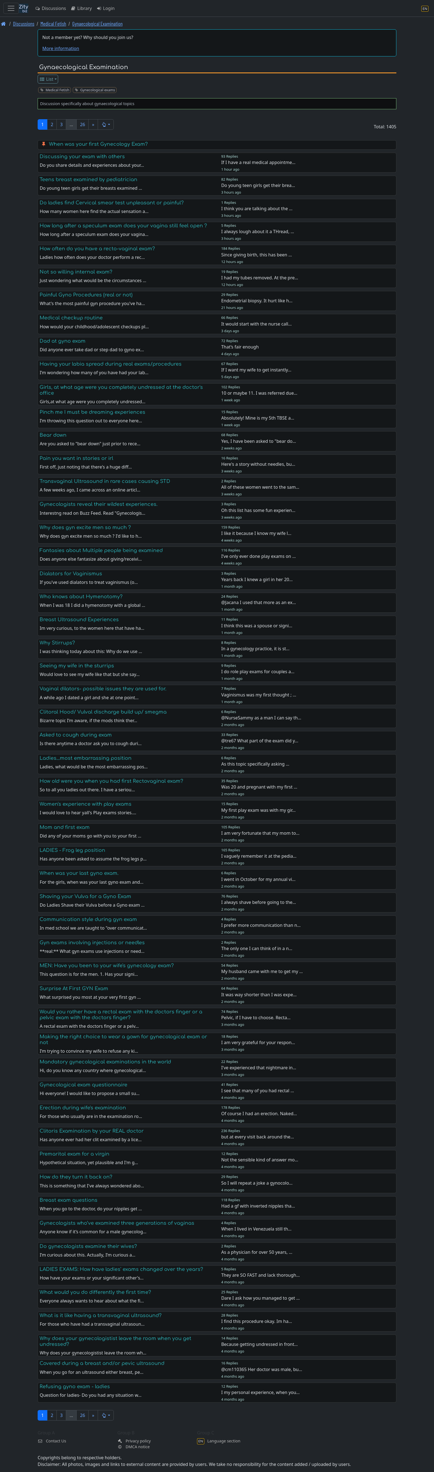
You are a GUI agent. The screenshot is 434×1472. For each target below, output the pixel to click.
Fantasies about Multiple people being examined (101, 550)
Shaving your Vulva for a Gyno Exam (85, 896)
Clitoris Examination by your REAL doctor (92, 1131)
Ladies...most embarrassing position (85, 758)
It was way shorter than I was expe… (258, 995)
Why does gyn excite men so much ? (85, 527)
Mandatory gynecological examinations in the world (105, 1062)
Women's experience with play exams (85, 804)
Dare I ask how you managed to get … (260, 1298)
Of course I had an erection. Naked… (259, 1113)
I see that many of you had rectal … (257, 1091)
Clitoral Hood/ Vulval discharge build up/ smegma (103, 712)
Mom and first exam (65, 827)
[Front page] (3, 23)
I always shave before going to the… (258, 902)
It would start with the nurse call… (256, 324)
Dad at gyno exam (63, 341)
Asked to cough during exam (76, 735)
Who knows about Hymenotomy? (81, 596)
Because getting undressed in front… (259, 1344)
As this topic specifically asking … (255, 764)
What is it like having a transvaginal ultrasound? (101, 1315)
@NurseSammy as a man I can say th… (261, 718)
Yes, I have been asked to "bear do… (258, 441)
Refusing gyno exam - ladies (75, 1386)
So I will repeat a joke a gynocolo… (257, 1183)
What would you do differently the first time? (95, 1292)
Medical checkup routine (71, 318)
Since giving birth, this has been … (256, 255)
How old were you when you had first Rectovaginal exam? (111, 781)
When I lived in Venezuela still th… (256, 1229)
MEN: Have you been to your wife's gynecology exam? (107, 965)
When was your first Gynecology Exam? (98, 144)
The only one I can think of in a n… (256, 948)
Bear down (53, 435)
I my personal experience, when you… (260, 1392)
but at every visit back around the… (257, 1137)
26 (82, 124)
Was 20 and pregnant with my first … (259, 787)
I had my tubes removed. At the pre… (259, 278)
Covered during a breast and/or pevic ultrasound (102, 1363)
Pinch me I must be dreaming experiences (92, 412)
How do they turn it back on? (76, 1177)
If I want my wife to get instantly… (256, 370)
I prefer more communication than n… (261, 925)
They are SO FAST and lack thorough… (260, 1275)
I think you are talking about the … (257, 209)
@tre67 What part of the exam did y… (259, 741)
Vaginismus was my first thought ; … (258, 695)
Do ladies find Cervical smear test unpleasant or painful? (112, 203)
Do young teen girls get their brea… (258, 185)
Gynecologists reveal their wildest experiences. (98, 504)
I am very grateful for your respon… (258, 1042)
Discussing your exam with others (82, 156)
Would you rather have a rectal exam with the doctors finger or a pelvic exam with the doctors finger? (121, 1014)
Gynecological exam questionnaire (83, 1085)
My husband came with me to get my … (262, 971)
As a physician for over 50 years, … (256, 1252)
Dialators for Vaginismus (71, 573)
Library (81, 8)
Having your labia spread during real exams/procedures (111, 364)
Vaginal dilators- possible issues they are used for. (103, 688)
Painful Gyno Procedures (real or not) (86, 295)
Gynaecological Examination (97, 23)
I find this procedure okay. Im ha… (256, 1321)
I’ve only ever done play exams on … (258, 556)
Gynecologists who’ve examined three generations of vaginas (117, 1223)
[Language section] (425, 8)
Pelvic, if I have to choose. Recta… (256, 1018)
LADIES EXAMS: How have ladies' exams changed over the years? (121, 1269)
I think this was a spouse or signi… (256, 626)
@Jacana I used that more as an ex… (258, 602)
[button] (106, 124)
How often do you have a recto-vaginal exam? (97, 248)
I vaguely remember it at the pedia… (258, 856)
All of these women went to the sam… (260, 487)
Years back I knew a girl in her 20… (257, 579)
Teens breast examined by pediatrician (88, 179)
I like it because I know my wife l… (256, 533)
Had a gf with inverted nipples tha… (258, 1206)
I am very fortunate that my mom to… (260, 833)
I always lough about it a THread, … (257, 231)
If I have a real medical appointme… (258, 162)
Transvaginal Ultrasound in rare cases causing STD (105, 481)
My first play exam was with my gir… (258, 810)
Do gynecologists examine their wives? (88, 1246)
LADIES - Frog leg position (72, 850)
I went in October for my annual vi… (258, 879)
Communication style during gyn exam (88, 919)
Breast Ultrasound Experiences (79, 619)
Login (105, 8)
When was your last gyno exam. (79, 873)
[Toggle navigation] (11, 8)
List (46, 79)
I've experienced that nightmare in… (258, 1068)
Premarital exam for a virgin (74, 1154)
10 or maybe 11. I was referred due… (259, 393)
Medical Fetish (53, 23)
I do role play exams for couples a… (257, 672)
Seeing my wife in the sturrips (77, 666)
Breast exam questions (68, 1200)
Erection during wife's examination (83, 1107)
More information (60, 48)
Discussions (50, 8)
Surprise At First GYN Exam (74, 988)
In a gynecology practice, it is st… (255, 649)
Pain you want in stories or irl (76, 458)
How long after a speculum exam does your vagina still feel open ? (123, 225)
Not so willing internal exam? (76, 272)
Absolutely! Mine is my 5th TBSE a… (257, 418)
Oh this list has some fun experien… (258, 510)
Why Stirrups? (57, 643)
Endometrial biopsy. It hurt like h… (256, 301)
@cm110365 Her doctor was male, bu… (261, 1369)
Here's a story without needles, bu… (258, 464)
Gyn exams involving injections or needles (92, 942)
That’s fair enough (240, 347)
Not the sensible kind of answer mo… (259, 1160)
